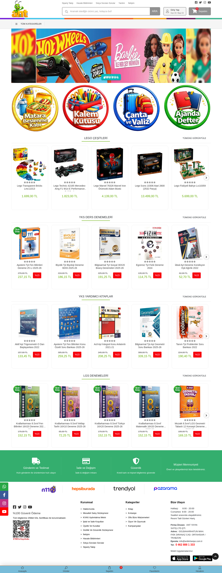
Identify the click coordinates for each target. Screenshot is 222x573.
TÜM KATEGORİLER (28, 24)
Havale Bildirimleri (84, 3)
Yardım (122, 3)
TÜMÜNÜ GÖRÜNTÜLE (194, 138)
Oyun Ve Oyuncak (137, 522)
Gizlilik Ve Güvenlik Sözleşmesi (98, 531)
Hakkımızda (88, 509)
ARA (154, 11)
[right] (208, 178)
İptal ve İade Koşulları (93, 522)
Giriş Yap (175, 10)
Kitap (130, 509)
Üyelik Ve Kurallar (91, 526)
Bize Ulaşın (178, 503)
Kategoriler (133, 503)
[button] (14, 56)
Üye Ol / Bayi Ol (177, 13)
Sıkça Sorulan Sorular (105, 3)
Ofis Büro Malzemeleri (138, 518)
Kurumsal (86, 503)
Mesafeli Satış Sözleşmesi (95, 514)
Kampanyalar (134, 526)
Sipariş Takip (67, 3)
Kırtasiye (132, 514)
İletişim (131, 3)
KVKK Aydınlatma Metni (94, 518)
